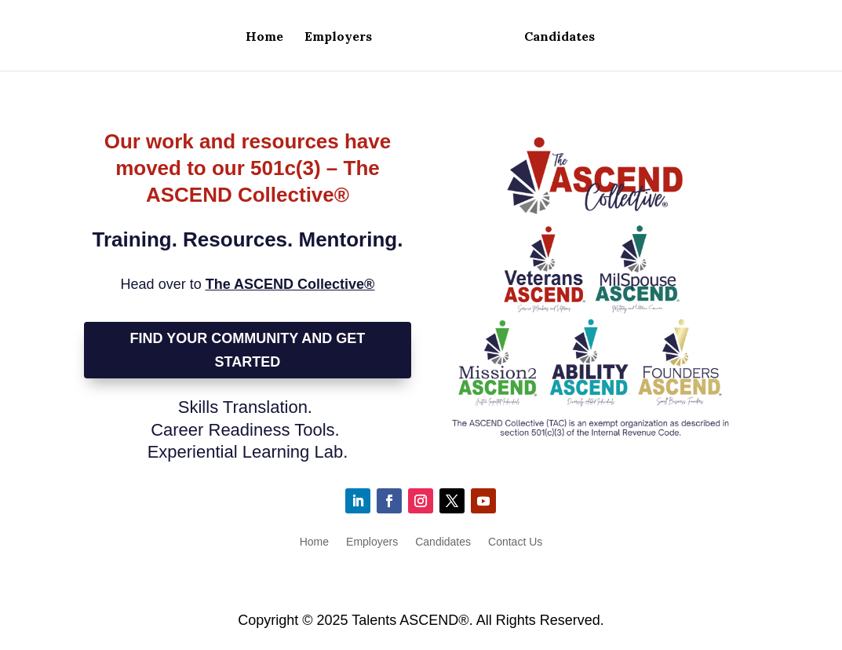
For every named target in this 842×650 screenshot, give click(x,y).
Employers (338, 37)
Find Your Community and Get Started (248, 350)
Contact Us (515, 542)
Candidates (559, 37)
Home (264, 37)
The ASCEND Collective (290, 284)
